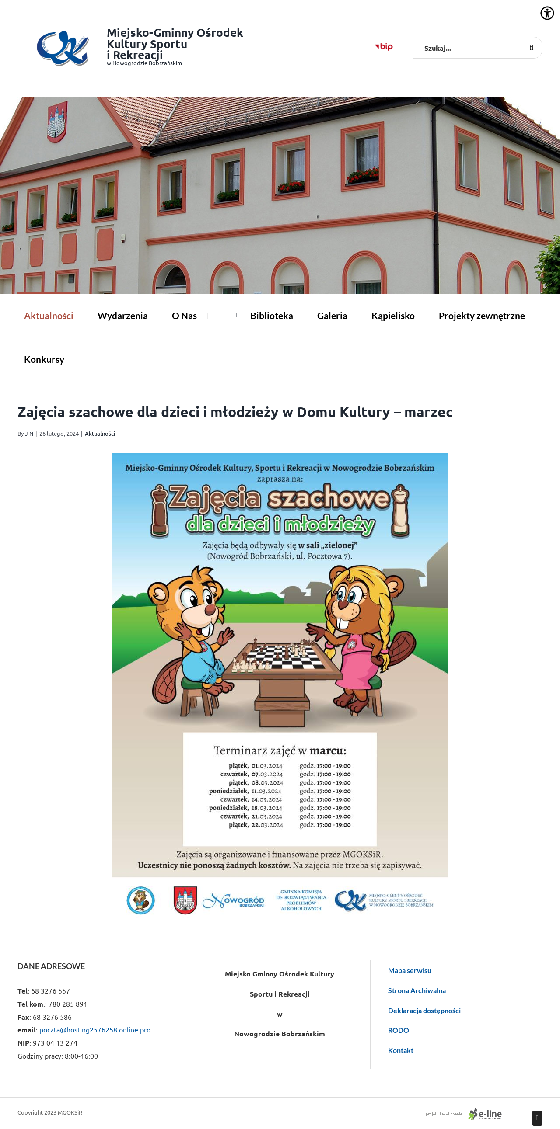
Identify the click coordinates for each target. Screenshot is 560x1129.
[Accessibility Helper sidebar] (547, 13)
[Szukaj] (531, 48)
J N (29, 433)
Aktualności (100, 433)
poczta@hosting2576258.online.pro (94, 1029)
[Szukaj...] (477, 48)
